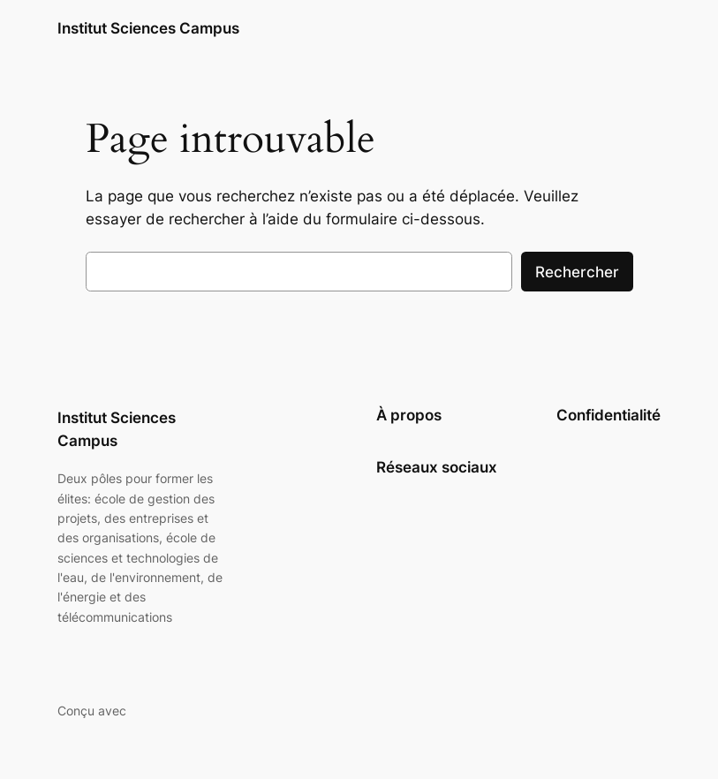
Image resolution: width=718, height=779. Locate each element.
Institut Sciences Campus (148, 28)
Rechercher (577, 272)
